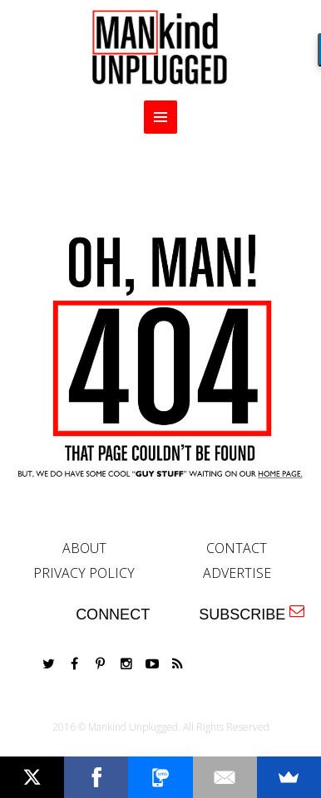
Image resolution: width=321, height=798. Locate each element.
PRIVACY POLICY (84, 573)
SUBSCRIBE (251, 613)
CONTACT (236, 548)
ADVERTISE (237, 573)
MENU (160, 117)
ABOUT (84, 548)
